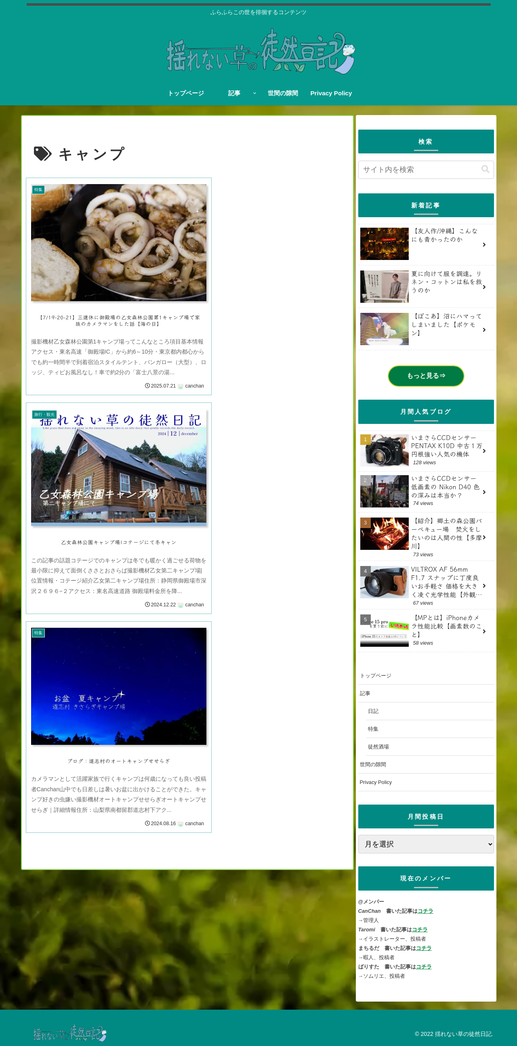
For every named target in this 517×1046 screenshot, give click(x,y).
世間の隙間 (373, 764)
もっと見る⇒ (426, 375)
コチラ (425, 911)
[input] (426, 170)
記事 (365, 693)
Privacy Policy (376, 782)
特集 (373, 729)
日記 (373, 711)
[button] (485, 169)
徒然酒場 (378, 747)
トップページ (375, 676)
